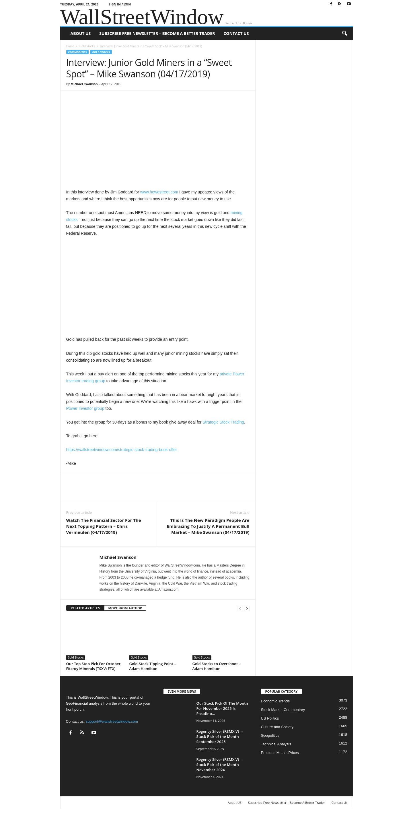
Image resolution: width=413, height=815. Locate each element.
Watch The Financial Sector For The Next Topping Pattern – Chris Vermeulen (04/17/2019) (103, 526)
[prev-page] (240, 608)
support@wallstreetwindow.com (112, 721)
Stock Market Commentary (283, 710)
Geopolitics (270, 735)
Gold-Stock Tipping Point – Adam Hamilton (152, 666)
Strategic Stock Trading (223, 422)
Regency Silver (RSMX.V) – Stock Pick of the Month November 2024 (219, 764)
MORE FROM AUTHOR (125, 608)
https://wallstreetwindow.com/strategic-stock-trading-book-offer (121, 449)
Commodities (77, 52)
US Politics (270, 718)
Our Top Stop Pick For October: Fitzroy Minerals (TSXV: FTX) (94, 666)
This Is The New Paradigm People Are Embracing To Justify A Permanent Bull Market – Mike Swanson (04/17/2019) (208, 526)
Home (70, 46)
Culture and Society (277, 727)
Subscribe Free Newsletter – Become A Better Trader (157, 33)
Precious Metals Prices (280, 753)
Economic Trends (275, 701)
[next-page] (247, 608)
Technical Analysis (276, 744)
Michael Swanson (84, 84)
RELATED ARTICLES (85, 608)
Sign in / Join (120, 4)
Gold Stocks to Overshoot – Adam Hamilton (216, 666)
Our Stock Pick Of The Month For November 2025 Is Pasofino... (222, 708)
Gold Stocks (87, 46)
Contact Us (236, 33)
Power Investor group (85, 408)
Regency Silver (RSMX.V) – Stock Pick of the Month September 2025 (219, 736)
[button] (344, 33)
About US (81, 33)
